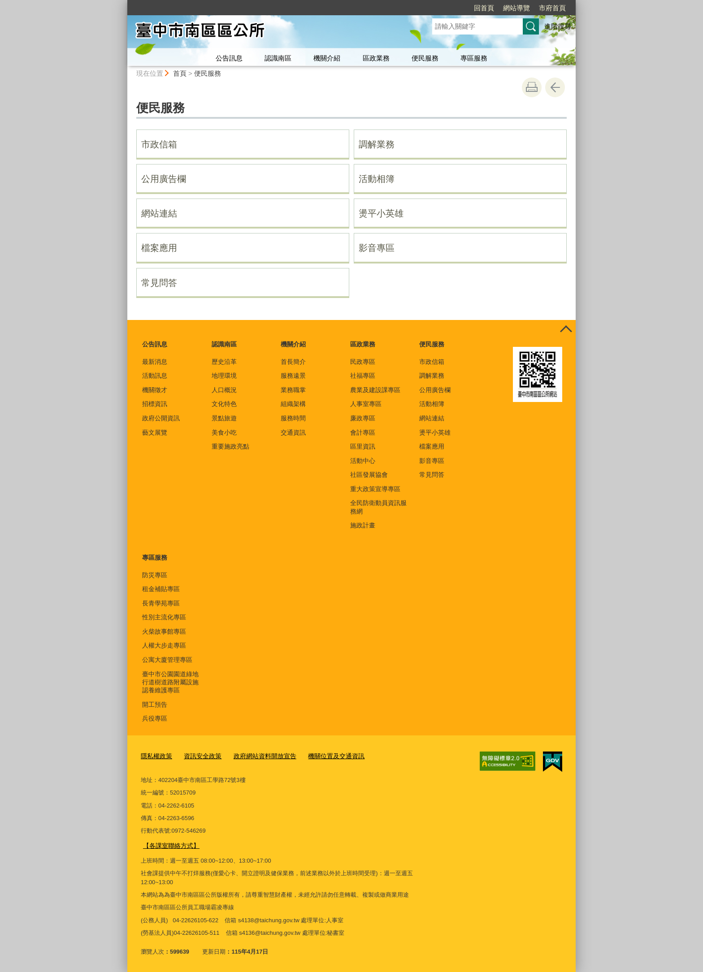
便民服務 (425, 58)
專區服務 (473, 58)
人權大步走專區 (164, 645)
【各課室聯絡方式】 (169, 844)
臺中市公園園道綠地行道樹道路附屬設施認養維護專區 (170, 682)
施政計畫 (362, 525)
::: (123, 4)
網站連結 (159, 213)
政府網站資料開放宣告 (258, 755)
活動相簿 (377, 179)
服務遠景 (293, 375)
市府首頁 (552, 8)
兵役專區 (154, 718)
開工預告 (154, 704)
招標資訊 (154, 403)
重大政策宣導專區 (375, 488)
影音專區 (377, 248)
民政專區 (362, 361)
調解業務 (377, 144)
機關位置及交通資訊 (325, 755)
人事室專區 (366, 403)
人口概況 (224, 389)
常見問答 (159, 283)
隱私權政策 (155, 755)
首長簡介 (293, 361)
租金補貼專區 (161, 588)
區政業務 (376, 58)
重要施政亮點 (230, 446)
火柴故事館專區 (164, 631)
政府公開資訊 (161, 418)
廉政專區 (362, 418)
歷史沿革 (224, 361)
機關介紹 (326, 58)
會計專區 (362, 432)
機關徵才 (154, 389)
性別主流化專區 (164, 617)
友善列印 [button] (532, 87)
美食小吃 (224, 432)
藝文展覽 (154, 432)
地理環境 (224, 375)
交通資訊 (293, 432)
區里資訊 (362, 446)
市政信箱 (159, 144)
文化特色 (224, 403)
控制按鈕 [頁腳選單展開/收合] (566, 330)
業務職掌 (293, 389)
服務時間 (293, 418)
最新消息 (154, 361)
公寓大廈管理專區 (167, 659)
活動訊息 (154, 375)
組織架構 (293, 403)
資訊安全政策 (199, 755)
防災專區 (154, 575)
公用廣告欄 (163, 179)
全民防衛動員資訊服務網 (378, 506)
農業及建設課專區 (375, 389)
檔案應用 (159, 248)
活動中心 (362, 460)
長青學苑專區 (161, 603)
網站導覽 (516, 8)
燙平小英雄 (381, 213)
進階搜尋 (557, 26)
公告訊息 (229, 58)
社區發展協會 (369, 474)
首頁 (180, 73)
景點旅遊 (224, 418)
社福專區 (362, 375)
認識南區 (278, 58)
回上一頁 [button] (555, 87)
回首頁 (484, 8)
